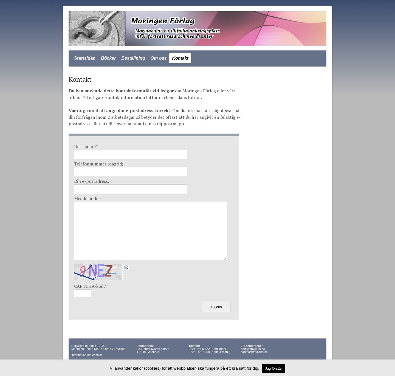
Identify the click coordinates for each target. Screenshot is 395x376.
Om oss (159, 58)
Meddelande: (87, 198)
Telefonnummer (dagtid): (99, 164)
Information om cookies (87, 354)
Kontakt (180, 58)
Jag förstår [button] (273, 368)
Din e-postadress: (91, 181)
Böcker (108, 58)
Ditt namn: (86, 146)
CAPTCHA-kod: (90, 286)
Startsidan (84, 58)
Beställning (133, 58)
